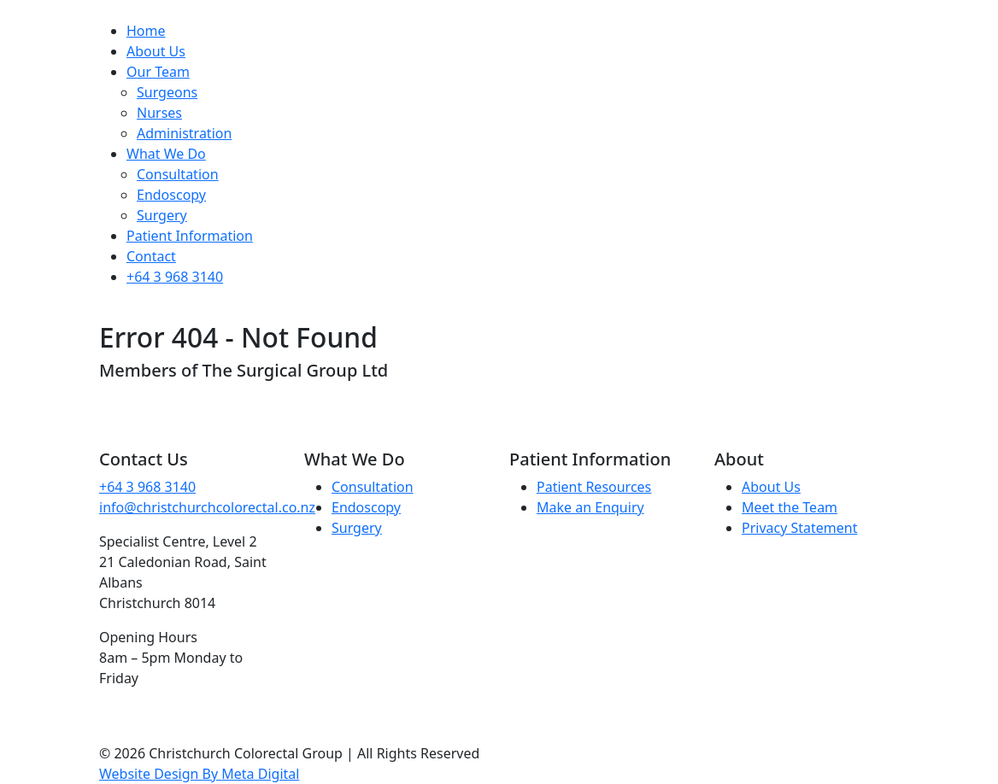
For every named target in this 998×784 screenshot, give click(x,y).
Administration (184, 133)
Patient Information (189, 235)
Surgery (162, 215)
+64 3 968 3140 (174, 276)
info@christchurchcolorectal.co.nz (207, 507)
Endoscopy (171, 194)
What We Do (166, 153)
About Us (155, 51)
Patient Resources (594, 486)
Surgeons (167, 92)
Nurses (159, 112)
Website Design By (199, 773)
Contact (151, 256)
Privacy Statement (800, 527)
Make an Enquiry (590, 507)
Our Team (158, 71)
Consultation (178, 174)
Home (146, 30)
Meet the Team (789, 507)
